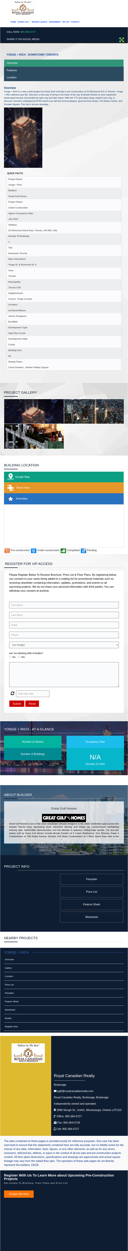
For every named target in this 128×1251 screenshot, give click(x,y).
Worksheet (40, 891)
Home (13, 22)
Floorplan (96, 879)
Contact (75, 22)
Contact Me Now (19, 1168)
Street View (18, 488)
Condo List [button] (24, 22)
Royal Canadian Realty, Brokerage (81, 1072)
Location (11, 77)
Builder (8, 993)
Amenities (17, 499)
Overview (12, 63)
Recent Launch (39, 22)
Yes (23, 657)
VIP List (65, 22)
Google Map (18, 477)
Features (12, 70)
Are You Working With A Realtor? (26, 653)
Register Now (11, 1001)
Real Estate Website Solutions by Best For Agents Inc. (58, 1245)
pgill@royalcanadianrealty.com (75, 1065)
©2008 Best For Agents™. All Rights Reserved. (58, 1242)
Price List (40, 879)
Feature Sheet (96, 891)
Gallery (8, 942)
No (14, 657)
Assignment (55, 22)
